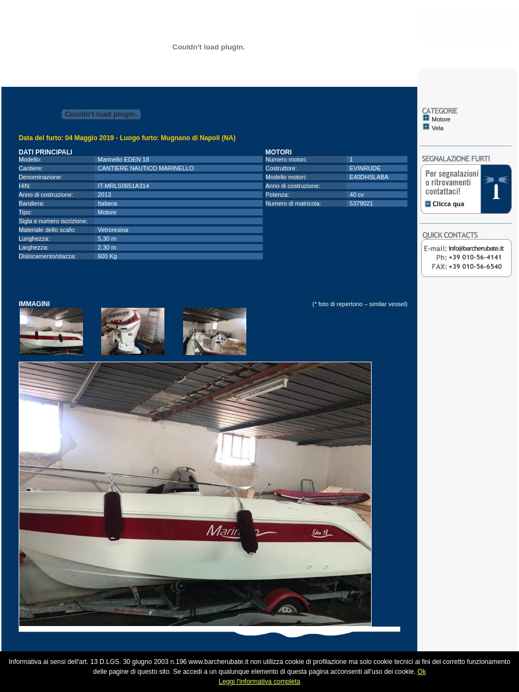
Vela (437, 128)
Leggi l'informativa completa (259, 681)
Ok (421, 672)
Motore (441, 119)
